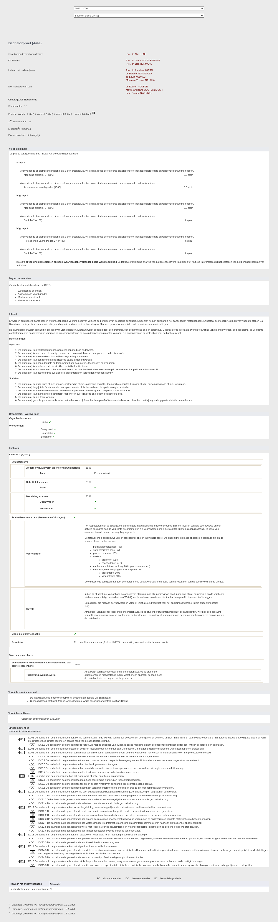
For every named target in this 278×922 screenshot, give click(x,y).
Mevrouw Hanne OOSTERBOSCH (144, 90)
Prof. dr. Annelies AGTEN (139, 70)
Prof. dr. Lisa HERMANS (139, 63)
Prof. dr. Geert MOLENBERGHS (143, 60)
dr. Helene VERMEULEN (139, 73)
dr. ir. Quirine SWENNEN (139, 93)
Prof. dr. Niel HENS (136, 54)
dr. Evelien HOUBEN (137, 86)
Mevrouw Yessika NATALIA (140, 80)
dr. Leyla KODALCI (136, 76)
